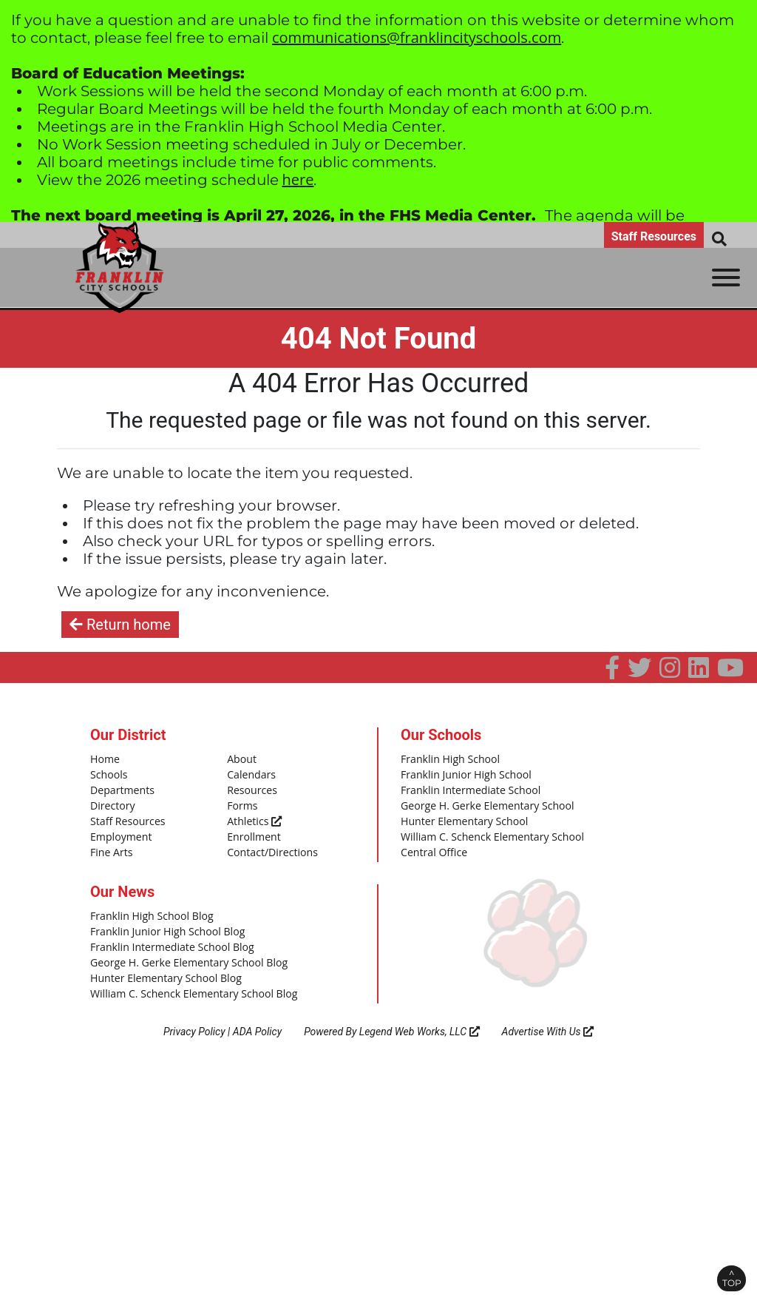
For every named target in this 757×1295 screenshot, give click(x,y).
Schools (107, 774)
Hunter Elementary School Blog (160, 967)
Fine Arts (109, 846)
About (240, 759)
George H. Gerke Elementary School (480, 803)
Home (104, 759)
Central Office (431, 846)
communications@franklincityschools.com (416, 37)
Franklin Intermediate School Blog (165, 938)
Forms (241, 803)
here (298, 179)
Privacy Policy (194, 1018)
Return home (120, 624)
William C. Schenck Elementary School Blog (185, 981)
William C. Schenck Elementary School (485, 832)
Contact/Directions (268, 846)
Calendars (249, 774)
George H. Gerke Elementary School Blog (181, 952)
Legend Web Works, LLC (419, 1018)
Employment (118, 832)
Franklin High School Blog (146, 909)
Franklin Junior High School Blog (161, 923)
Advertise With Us (548, 1018)
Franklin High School (446, 759)
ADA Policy (257, 1018)
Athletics (252, 818)
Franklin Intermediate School (465, 788)
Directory (111, 803)
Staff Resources (653, 236)
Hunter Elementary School (459, 818)
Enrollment (251, 832)
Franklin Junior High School (461, 774)
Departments (119, 788)
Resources (250, 788)
